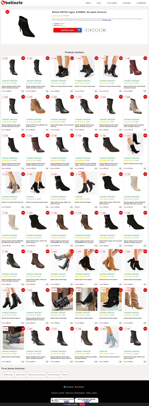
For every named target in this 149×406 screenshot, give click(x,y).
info (23, 91)
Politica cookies (91, 393)
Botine (88, 3)
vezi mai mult (107, 20)
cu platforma (141, 3)
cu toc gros (127, 3)
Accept (82, 404)
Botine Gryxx (20, 375)
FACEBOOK (68, 387)
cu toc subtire (112, 3)
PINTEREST (79, 387)
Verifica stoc (71, 30)
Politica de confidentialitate (75, 393)
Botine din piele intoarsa (37, 375)
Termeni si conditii (57, 393)
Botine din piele (54, 375)
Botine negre (8, 375)
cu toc (99, 3)
